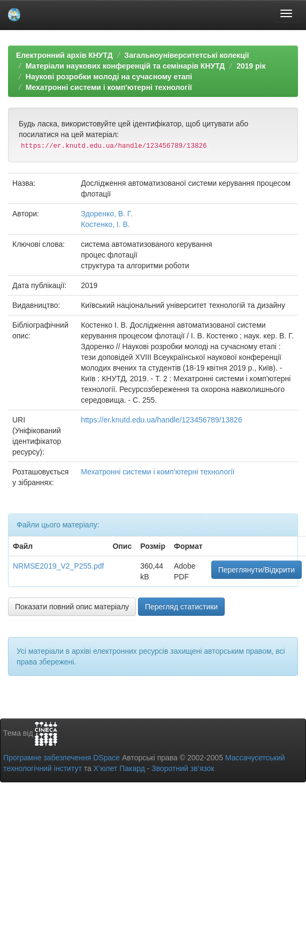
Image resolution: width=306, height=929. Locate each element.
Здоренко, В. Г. (106, 213)
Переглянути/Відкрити (256, 569)
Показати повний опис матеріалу (72, 606)
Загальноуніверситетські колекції (186, 55)
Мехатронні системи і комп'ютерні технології (109, 87)
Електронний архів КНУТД (64, 55)
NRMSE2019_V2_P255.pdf (58, 566)
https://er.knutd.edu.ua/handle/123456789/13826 (161, 420)
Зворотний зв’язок (182, 768)
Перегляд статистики (181, 606)
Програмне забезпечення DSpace (61, 757)
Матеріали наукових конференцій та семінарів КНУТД (125, 66)
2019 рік (250, 66)
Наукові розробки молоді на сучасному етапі (109, 76)
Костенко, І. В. (105, 224)
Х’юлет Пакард (119, 768)
